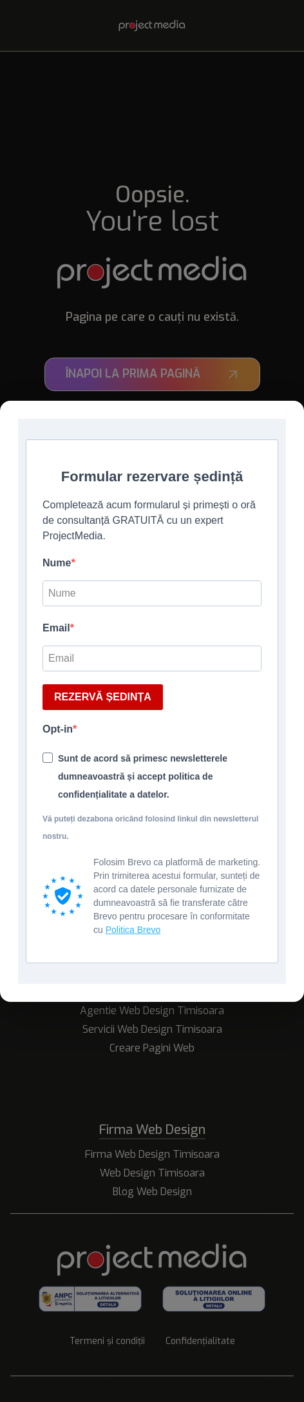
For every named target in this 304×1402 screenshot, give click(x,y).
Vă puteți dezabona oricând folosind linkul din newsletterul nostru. (150, 827)
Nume (57, 562)
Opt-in (58, 729)
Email (56, 627)
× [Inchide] (287, 415)
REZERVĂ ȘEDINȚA (102, 696)
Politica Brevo (133, 930)
